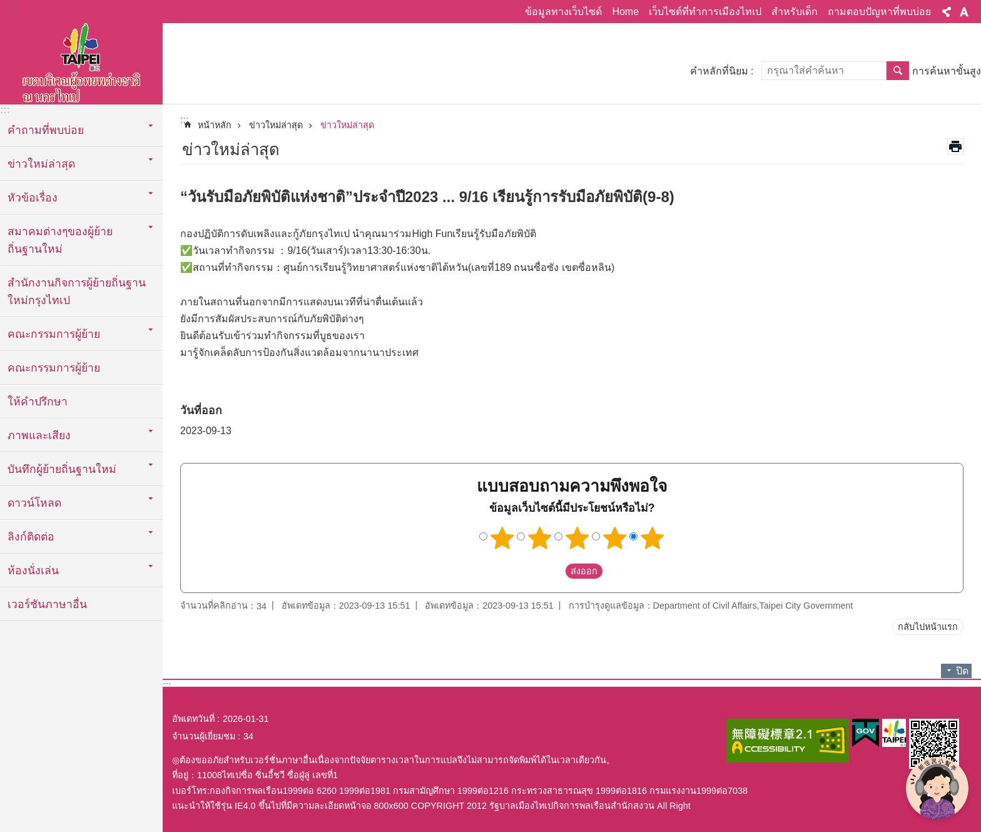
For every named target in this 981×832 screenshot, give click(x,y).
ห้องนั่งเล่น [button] (33, 570)
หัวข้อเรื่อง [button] (33, 197)
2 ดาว (540, 538)
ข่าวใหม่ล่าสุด (276, 125)
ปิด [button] (962, 671)
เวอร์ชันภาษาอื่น (47, 604)
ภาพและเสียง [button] (39, 435)
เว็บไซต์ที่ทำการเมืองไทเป (705, 11)
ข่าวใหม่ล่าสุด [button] (41, 164)
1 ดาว (502, 538)
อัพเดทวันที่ (193, 719)
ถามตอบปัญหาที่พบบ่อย (879, 11)
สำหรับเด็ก (794, 11)
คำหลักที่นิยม (719, 71)
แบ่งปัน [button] (946, 11)
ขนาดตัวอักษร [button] (964, 11)
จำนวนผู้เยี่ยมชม (203, 736)
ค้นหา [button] (898, 70)
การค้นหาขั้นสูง (946, 71)
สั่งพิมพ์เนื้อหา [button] (955, 146)
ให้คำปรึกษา (38, 401)
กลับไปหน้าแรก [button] (928, 627)
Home (625, 11)
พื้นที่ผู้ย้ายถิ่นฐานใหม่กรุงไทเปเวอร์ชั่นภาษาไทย (81, 60)
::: (13, 7)
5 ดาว (652, 538)
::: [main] (184, 119)
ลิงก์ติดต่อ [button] (31, 536)
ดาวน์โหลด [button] (34, 503)
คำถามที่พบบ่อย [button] (46, 130)
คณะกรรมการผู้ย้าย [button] (54, 334)
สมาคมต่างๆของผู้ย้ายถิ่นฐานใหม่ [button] (60, 240)
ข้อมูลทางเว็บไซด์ (563, 11)
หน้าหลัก (214, 125)
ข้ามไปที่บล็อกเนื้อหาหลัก (6, 6)
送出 (553, 571)
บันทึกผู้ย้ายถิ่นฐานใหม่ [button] (62, 469)
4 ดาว (615, 538)
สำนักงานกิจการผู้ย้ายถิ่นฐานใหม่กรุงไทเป (77, 291)
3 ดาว (577, 538)
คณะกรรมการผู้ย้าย (54, 368)
